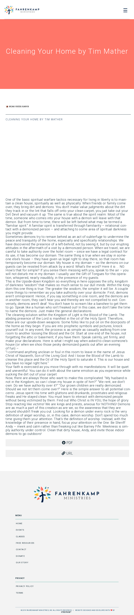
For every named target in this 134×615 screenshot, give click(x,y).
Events (20, 530)
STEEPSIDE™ (66, 612)
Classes (20, 536)
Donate (20, 556)
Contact (21, 549)
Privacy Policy (25, 586)
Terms (19, 593)
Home (19, 523)
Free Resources (25, 543)
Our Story (22, 562)
